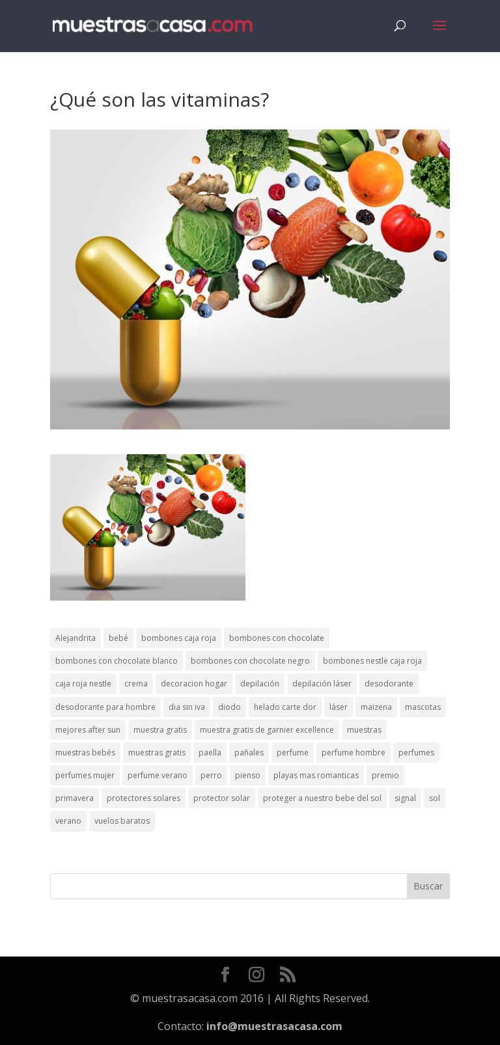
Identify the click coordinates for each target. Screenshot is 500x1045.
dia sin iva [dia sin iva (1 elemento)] (187, 706)
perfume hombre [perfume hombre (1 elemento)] (353, 752)
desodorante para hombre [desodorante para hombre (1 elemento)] (105, 706)
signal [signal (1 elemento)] (405, 798)
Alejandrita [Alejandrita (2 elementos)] (75, 638)
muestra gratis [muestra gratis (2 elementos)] (160, 729)
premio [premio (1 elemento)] (385, 775)
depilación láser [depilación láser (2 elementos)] (322, 683)
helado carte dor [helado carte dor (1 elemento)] (285, 706)
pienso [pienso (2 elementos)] (247, 775)
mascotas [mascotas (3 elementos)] (423, 706)
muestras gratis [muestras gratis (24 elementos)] (157, 752)
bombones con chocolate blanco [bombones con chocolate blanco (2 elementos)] (116, 660)
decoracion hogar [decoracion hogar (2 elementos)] (194, 683)
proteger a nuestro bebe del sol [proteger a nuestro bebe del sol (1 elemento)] (322, 798)
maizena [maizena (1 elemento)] (376, 706)
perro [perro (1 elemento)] (211, 775)
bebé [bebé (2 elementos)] (118, 638)
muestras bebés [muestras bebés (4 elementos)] (85, 752)
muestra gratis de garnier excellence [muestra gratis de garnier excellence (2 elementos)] (267, 729)
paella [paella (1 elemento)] (210, 752)
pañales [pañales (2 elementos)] (249, 752)
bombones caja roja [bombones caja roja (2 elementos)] (178, 638)
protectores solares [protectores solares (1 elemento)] (143, 798)
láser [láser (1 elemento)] (338, 706)
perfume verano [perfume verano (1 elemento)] (158, 775)
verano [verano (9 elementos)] (68, 820)
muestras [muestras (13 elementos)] (364, 729)
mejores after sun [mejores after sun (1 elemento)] (87, 729)
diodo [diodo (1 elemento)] (229, 706)
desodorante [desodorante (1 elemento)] (389, 683)
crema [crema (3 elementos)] (136, 683)
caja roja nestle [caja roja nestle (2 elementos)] (83, 683)
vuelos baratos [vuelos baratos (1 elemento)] (122, 820)
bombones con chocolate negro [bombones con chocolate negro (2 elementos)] (250, 660)
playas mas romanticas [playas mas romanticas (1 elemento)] (316, 775)
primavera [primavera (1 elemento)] (74, 798)
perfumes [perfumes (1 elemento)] (416, 752)
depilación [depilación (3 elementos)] (259, 683)
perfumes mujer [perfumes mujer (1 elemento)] (85, 775)
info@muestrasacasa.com (274, 1026)
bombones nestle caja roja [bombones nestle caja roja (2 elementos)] (372, 660)
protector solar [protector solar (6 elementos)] (221, 798)
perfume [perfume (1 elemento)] (293, 752)
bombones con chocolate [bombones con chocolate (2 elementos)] (276, 638)
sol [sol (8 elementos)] (434, 798)
